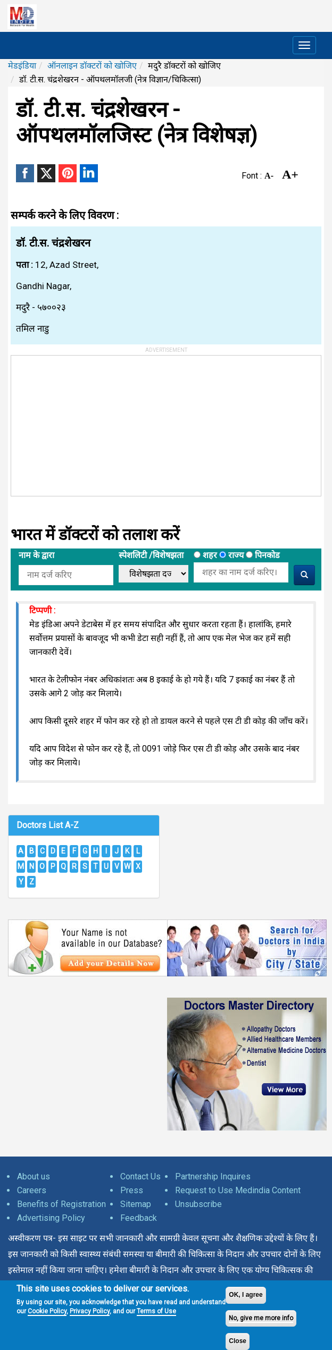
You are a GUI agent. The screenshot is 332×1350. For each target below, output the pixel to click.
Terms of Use (156, 1311)
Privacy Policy (90, 1311)
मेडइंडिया (22, 66)
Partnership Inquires (213, 1176)
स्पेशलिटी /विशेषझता (151, 555)
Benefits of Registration (61, 1204)
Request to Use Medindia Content (238, 1190)
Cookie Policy (47, 1311)
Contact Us (140, 1176)
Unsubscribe (198, 1204)
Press (131, 1190)
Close (237, 1341)
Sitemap (135, 1204)
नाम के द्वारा (36, 555)
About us (33, 1176)
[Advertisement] (91, 422)
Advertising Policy (51, 1218)
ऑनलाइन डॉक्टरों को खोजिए (92, 66)
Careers (31, 1190)
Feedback (138, 1218)
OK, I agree (245, 1294)
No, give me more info (261, 1318)
